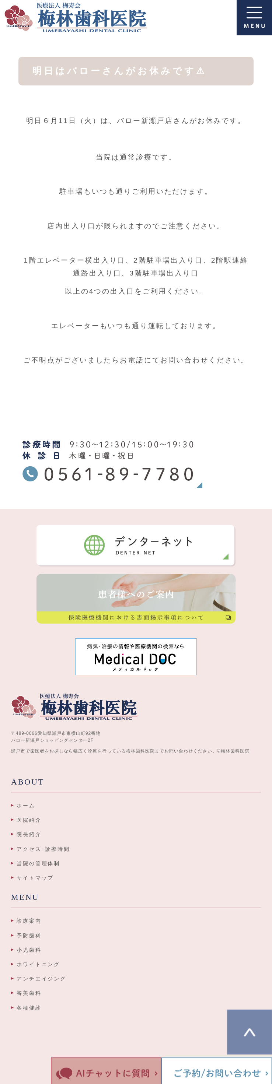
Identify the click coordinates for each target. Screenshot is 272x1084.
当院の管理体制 (38, 863)
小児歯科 (29, 950)
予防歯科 (29, 936)
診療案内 (29, 921)
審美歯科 (29, 993)
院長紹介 (29, 834)
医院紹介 (29, 820)
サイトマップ (35, 878)
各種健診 (29, 1008)
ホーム (26, 805)
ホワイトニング (38, 964)
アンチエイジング (41, 979)
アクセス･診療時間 (43, 849)
